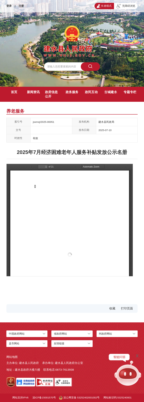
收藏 (112, 308)
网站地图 (12, 356)
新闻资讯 (33, 92)
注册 (21, 6)
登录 (9, 6)
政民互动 (91, 92)
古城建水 (110, 92)
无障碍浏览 (125, 6)
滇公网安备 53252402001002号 (79, 398)
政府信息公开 (51, 94)
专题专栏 (130, 92)
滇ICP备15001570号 (44, 397)
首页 (14, 92)
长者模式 (104, 6)
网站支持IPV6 (20, 397)
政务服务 (72, 92)
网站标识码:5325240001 (117, 397)
